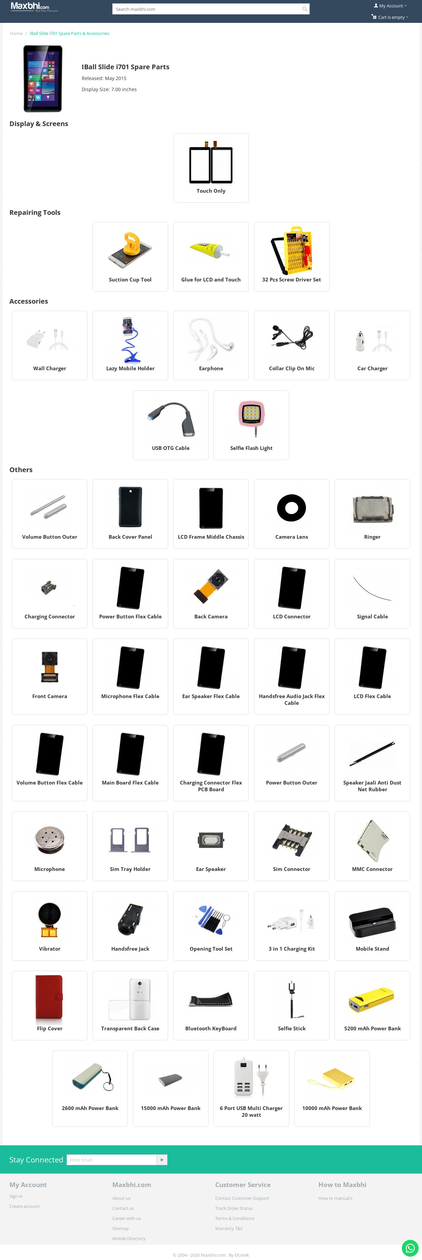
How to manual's (335, 1198)
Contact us (123, 1208)
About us (121, 1198)
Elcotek (242, 1255)
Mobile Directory (129, 1238)
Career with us (126, 1218)
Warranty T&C (229, 1228)
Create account (24, 1206)
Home (16, 33)
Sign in (16, 1196)
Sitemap (120, 1228)
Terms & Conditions (235, 1218)
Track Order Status (234, 1208)
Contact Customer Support (242, 1198)
